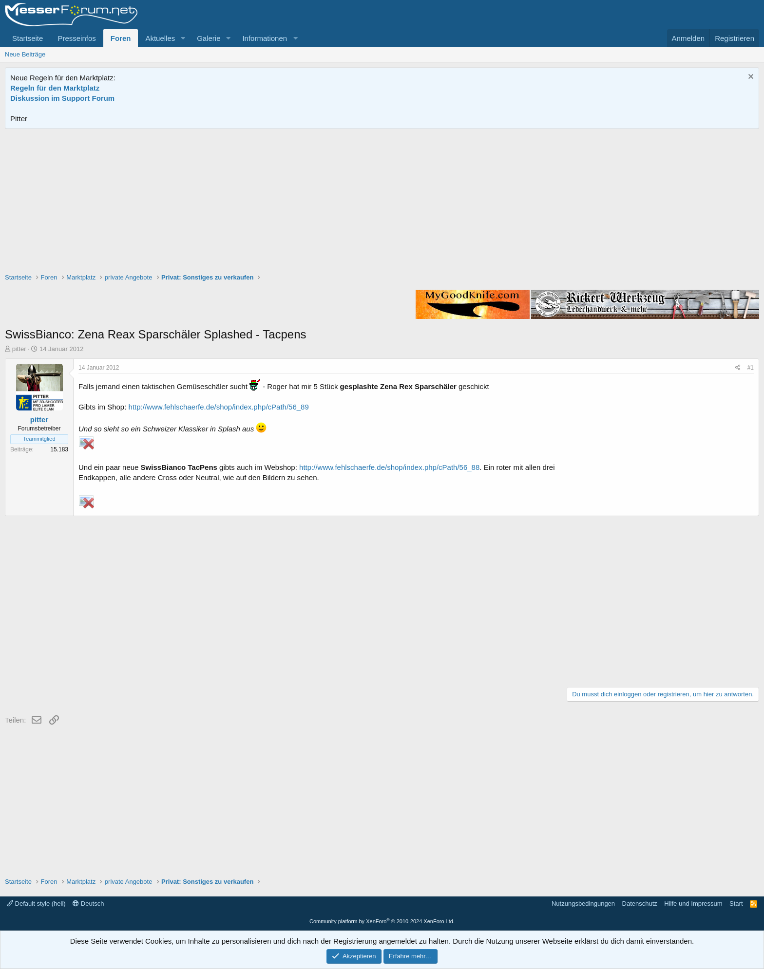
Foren (121, 38)
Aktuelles (160, 38)
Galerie (208, 38)
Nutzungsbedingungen (583, 903)
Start (736, 903)
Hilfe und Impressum (693, 903)
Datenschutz (639, 903)
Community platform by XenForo (382, 921)
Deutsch (88, 903)
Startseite (27, 38)
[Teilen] (738, 367)
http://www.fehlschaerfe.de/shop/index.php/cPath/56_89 (219, 407)
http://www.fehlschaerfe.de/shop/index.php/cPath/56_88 (389, 467)
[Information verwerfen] (749, 78)
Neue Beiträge (25, 54)
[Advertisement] (382, 202)
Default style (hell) (36, 903)
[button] (183, 38)
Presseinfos (76, 38)
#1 (750, 367)
